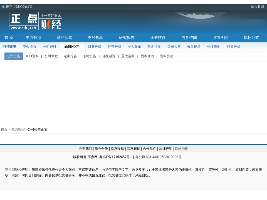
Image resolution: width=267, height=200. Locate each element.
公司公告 (13, 56)
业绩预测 (213, 47)
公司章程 (51, 56)
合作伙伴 (149, 149)
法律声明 (165, 149)
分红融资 (108, 56)
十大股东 (134, 47)
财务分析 (94, 47)
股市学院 (220, 37)
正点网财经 (13, 170)
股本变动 (147, 56)
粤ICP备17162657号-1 (116, 157)
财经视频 (95, 37)
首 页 (8, 37)
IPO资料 (32, 56)
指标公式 (251, 37)
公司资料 (49, 47)
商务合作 (101, 149)
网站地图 (181, 149)
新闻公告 (72, 46)
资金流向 (29, 47)
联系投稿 (117, 149)
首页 (4, 129)
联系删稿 (133, 149)
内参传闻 (189, 37)
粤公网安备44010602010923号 (158, 157)
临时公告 (89, 56)
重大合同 (128, 56)
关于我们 (85, 149)
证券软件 (158, 37)
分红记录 (194, 47)
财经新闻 (64, 37)
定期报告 (70, 56)
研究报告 (127, 37)
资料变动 (166, 56)
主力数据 (33, 37)
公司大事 (174, 47)
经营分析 (114, 47)
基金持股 (154, 47)
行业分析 (233, 47)
